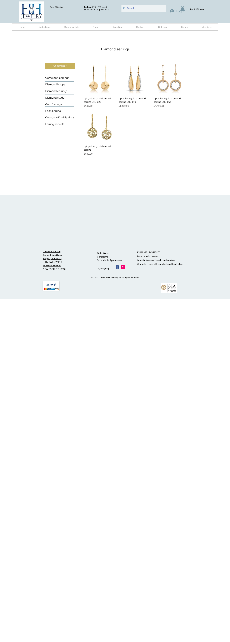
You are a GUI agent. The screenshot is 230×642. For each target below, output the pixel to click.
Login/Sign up (197, 9)
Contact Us (102, 256)
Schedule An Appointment (109, 260)
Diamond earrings (115, 49)
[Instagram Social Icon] (123, 267)
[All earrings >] (60, 66)
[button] (44, 27)
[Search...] (143, 8)
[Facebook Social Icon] (117, 267)
